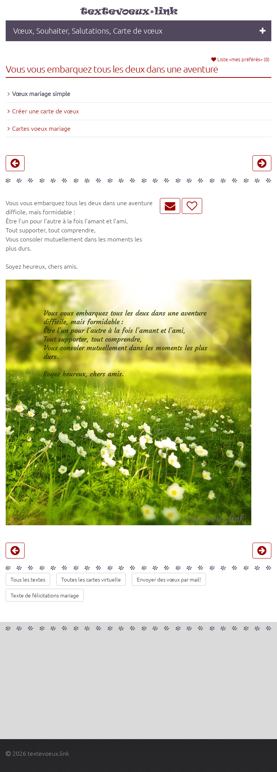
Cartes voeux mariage (41, 128)
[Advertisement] (138, 686)
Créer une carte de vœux (45, 111)
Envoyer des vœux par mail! (169, 579)
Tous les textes (28, 579)
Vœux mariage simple (41, 93)
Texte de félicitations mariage (45, 595)
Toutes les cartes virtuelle (91, 579)
